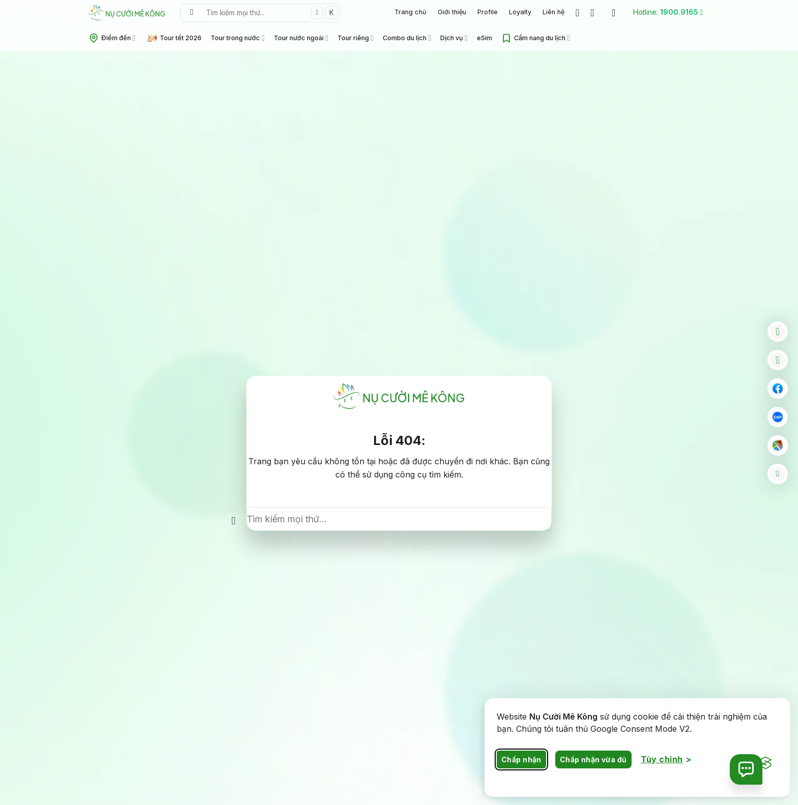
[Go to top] (777, 473)
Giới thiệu (452, 12)
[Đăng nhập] (617, 13)
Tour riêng (355, 38)
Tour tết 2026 (174, 38)
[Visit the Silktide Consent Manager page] (765, 763)
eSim (484, 38)
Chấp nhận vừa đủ (593, 759)
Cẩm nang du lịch (535, 38)
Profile (487, 12)
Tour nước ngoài (301, 38)
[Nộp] (192, 12)
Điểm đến (112, 38)
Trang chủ (410, 12)
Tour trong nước (238, 38)
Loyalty (520, 12)
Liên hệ (553, 12)
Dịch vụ (454, 38)
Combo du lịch (407, 38)
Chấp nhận (521, 759)
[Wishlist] (577, 13)
